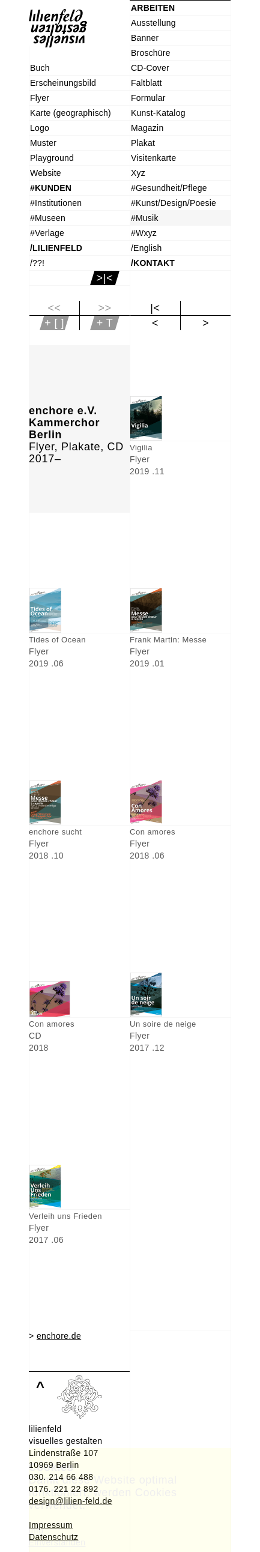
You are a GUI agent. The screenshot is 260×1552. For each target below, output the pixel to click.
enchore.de (59, 1336)
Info (36, 1530)
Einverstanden (57, 1542)
